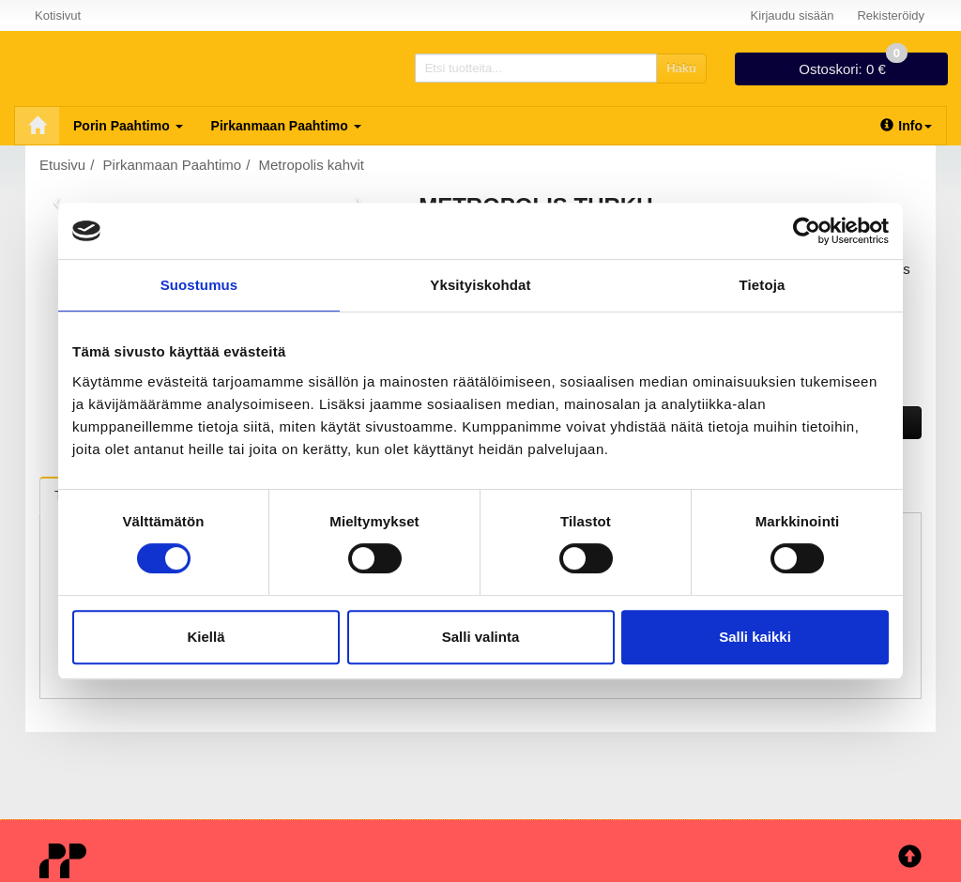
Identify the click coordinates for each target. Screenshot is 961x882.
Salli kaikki (755, 637)
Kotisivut (58, 15)
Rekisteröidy (890, 15)
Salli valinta (481, 637)
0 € (853, 65)
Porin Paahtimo (128, 125)
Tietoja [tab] (763, 285)
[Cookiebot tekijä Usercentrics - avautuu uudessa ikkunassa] (807, 231)
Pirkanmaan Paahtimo (286, 125)
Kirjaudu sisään (792, 15)
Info (906, 125)
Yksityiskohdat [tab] (480, 285)
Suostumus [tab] (199, 285)
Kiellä (205, 637)
